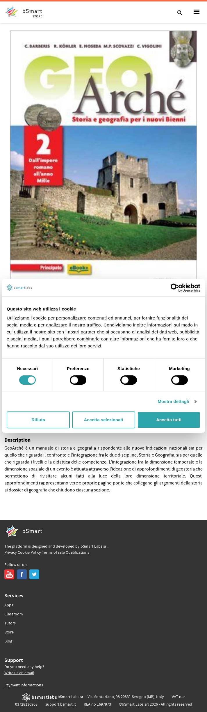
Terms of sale (53, 552)
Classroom (13, 614)
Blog (8, 641)
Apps (8, 605)
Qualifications (77, 552)
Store (9, 632)
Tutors (10, 623)
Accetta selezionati (103, 419)
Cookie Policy (29, 552)
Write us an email (19, 673)
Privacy (10, 552)
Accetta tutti (168, 419)
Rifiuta (38, 419)
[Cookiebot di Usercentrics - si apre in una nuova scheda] (174, 287)
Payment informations (23, 685)
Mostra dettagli (173, 401)
